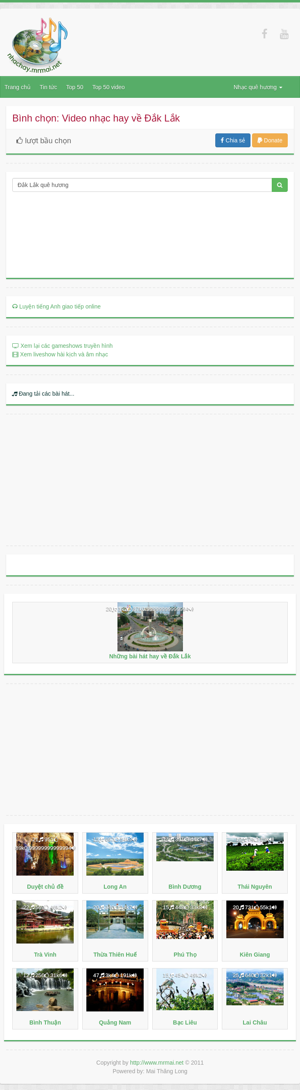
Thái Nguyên (255, 886)
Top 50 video (108, 87)
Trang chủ (18, 87)
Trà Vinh (45, 954)
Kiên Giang (255, 954)
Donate (269, 140)
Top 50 (74, 87)
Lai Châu (255, 1022)
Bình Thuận (45, 1022)
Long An (115, 886)
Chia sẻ (233, 140)
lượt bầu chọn (41, 141)
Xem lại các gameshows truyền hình (62, 345)
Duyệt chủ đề (45, 886)
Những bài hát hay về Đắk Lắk (150, 656)
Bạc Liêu (185, 1022)
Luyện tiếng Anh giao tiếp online (56, 306)
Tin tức (48, 87)
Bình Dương (185, 886)
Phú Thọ (185, 954)
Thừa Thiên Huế (115, 954)
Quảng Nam (115, 1022)
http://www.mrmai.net (157, 1062)
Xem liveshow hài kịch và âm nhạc (60, 354)
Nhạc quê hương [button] (258, 87)
